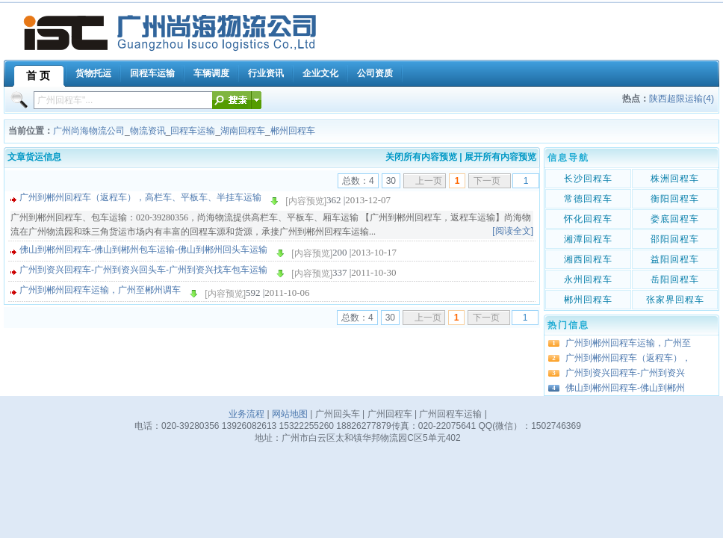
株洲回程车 (675, 178)
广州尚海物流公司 (89, 131)
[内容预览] (305, 201)
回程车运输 (192, 131)
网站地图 (290, 414)
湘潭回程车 (588, 239)
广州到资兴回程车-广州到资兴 (625, 373)
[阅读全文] (512, 231)
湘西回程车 (588, 259)
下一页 (487, 181)
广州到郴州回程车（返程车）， (628, 358)
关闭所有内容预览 (421, 157)
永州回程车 (588, 279)
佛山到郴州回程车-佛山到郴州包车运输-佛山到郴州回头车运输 (143, 249)
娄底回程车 (675, 219)
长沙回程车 (588, 178)
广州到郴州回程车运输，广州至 (628, 343)
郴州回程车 (292, 131)
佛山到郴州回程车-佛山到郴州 (625, 388)
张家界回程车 (675, 299)
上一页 (428, 181)
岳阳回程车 (675, 279)
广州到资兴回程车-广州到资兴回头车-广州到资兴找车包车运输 (143, 270)
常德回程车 (588, 199)
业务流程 (246, 414)
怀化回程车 (588, 219)
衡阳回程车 (675, 199)
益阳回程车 (675, 259)
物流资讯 (148, 131)
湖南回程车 (242, 131)
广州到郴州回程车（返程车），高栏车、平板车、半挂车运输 (140, 197)
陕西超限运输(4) (681, 98)
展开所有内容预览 (500, 157)
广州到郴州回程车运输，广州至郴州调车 (100, 290)
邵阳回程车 (675, 239)
